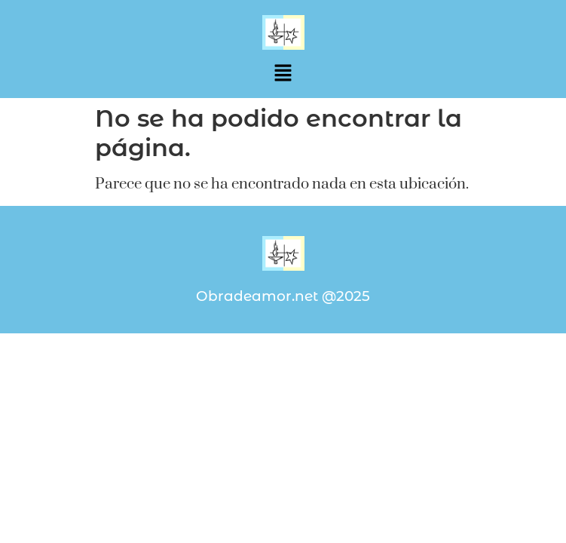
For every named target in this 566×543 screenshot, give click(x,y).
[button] (283, 73)
